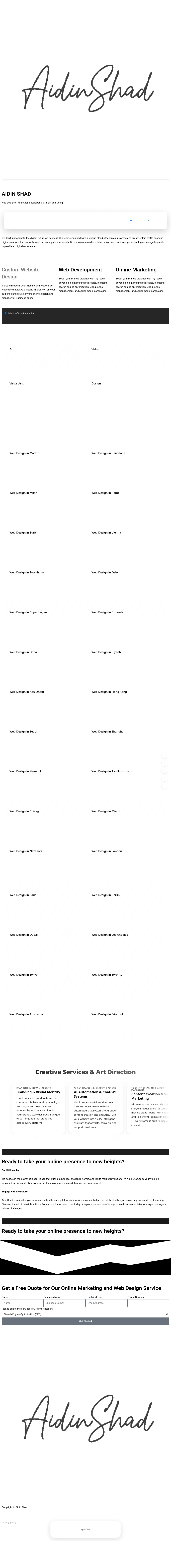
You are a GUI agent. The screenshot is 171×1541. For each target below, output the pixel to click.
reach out (68, 1204)
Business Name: (53, 1297)
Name (5, 1297)
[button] (85, 179)
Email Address (94, 1297)
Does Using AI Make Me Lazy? (113, 259)
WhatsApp (155, 220)
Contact (136, 220)
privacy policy (9, 1522)
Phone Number (135, 1297)
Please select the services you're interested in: (27, 1309)
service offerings (106, 1204)
